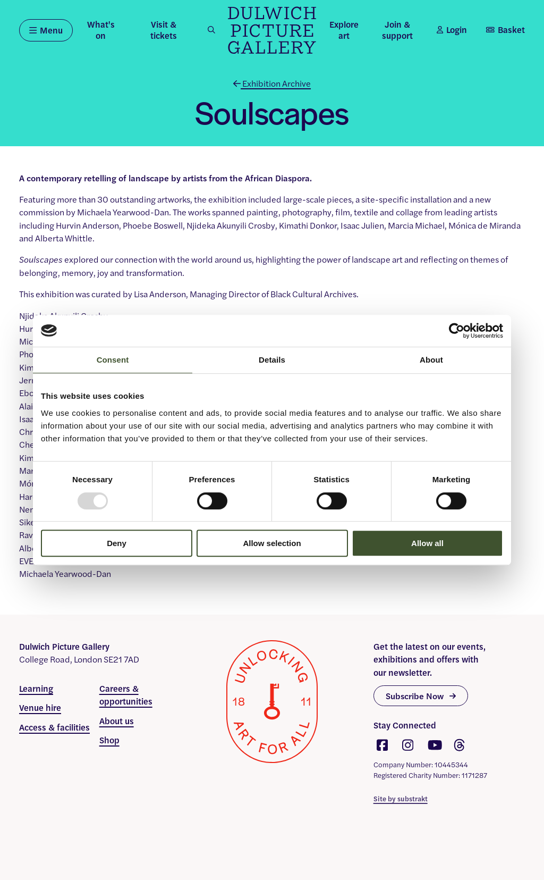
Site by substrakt (400, 798)
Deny (116, 543)
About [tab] (431, 359)
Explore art (344, 29)
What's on (101, 29)
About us (116, 721)
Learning (36, 688)
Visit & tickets (163, 29)
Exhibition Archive (272, 83)
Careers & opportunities (125, 694)
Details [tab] (272, 359)
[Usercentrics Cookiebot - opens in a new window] (456, 331)
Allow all (427, 543)
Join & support (397, 29)
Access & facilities (54, 727)
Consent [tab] (113, 359)
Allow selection (272, 543)
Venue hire (40, 707)
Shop (109, 740)
